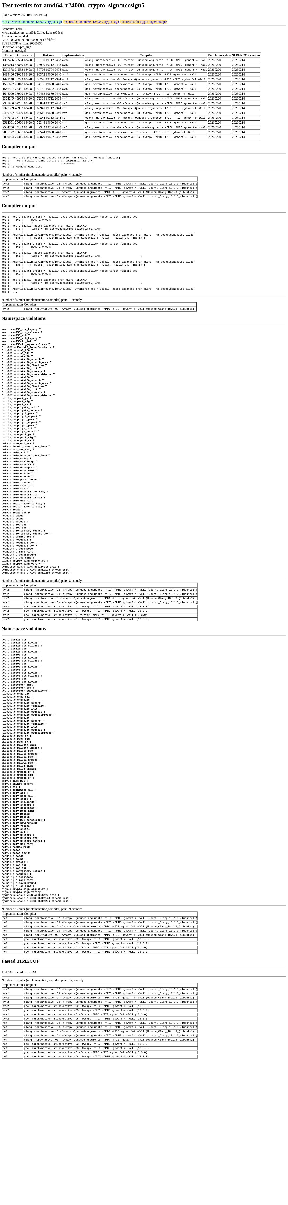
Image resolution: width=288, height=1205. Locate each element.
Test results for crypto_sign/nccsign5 (143, 21)
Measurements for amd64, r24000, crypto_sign (32, 21)
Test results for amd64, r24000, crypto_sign (91, 21)
